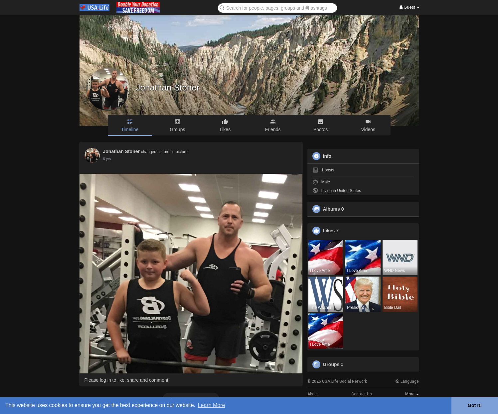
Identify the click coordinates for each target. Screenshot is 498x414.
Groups (331, 364)
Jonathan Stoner (168, 88)
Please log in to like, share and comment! (127, 380)
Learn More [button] (211, 405)
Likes (329, 230)
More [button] (412, 394)
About (312, 394)
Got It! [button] (475, 405)
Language (407, 381)
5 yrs (107, 159)
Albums (331, 209)
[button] (277, 7)
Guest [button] (410, 7)
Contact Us (361, 394)
